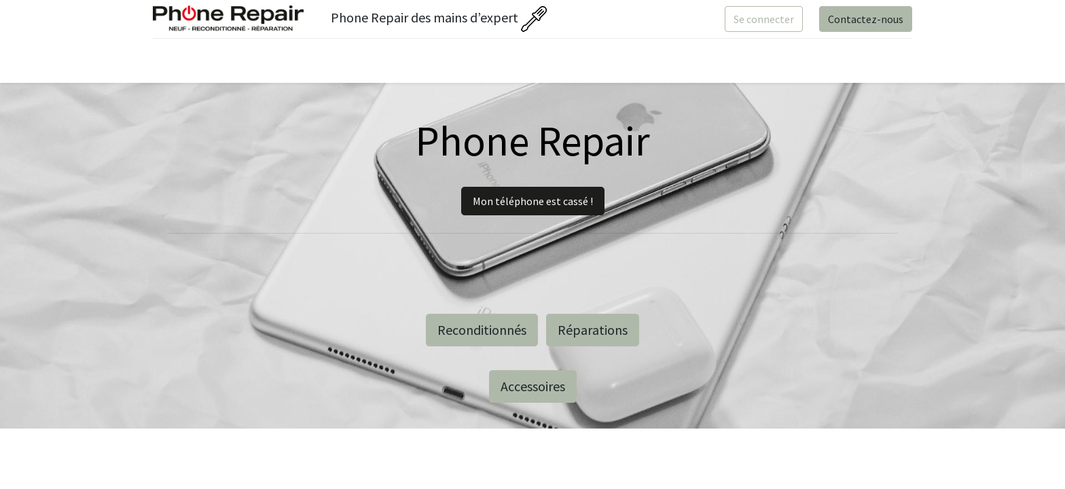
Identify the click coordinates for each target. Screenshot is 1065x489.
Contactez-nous (863, 19)
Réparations (593, 329)
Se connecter (761, 19)
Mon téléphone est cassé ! (533, 201)
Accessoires (533, 386)
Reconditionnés (481, 329)
